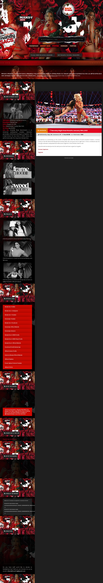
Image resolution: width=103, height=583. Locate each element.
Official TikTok (9, 367)
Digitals (40, 152)
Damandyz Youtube (10, 319)
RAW (82, 134)
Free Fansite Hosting (16, 580)
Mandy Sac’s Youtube (10, 315)
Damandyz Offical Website (12, 327)
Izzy (8, 568)
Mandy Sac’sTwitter (10, 306)
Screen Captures (43, 149)
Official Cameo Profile (11, 351)
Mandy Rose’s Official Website (13, 343)
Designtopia (21, 576)
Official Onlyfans (9, 359)
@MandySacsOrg (13, 574)
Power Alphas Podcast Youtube (13, 363)
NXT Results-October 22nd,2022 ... (69, 55)
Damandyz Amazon (10, 331)
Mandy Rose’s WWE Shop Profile (13, 339)
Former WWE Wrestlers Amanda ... (42, 55)
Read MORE (67, 134)
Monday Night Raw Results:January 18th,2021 (69, 130)
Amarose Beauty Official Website (13, 355)
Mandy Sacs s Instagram (11, 310)
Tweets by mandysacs (10, 439)
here (24, 414)
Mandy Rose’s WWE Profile (12, 335)
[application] (17, 507)
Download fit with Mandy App (13, 347)
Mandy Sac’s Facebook (11, 323)
